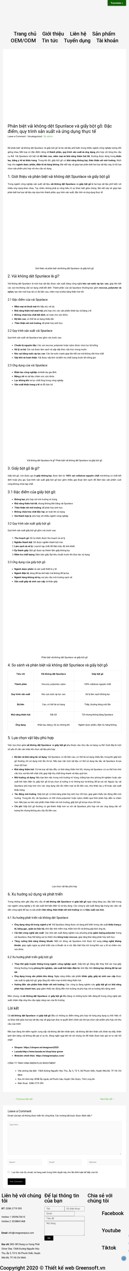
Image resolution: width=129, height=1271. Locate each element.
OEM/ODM (23, 41)
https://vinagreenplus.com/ (49, 1055)
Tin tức (50, 41)
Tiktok (109, 1248)
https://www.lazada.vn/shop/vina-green (42, 1051)
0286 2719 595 (36, 1083)
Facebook (113, 1213)
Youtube (111, 1230)
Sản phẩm (103, 34)
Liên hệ (78, 34)
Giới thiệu (53, 34)
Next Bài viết (107, 1099)
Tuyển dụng (77, 41)
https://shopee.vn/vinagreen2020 (41, 1047)
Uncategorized (35, 136)
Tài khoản (107, 41)
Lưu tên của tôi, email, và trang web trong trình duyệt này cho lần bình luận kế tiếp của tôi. (55, 1172)
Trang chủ (25, 34)
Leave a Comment (17, 136)
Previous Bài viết (23, 1099)
